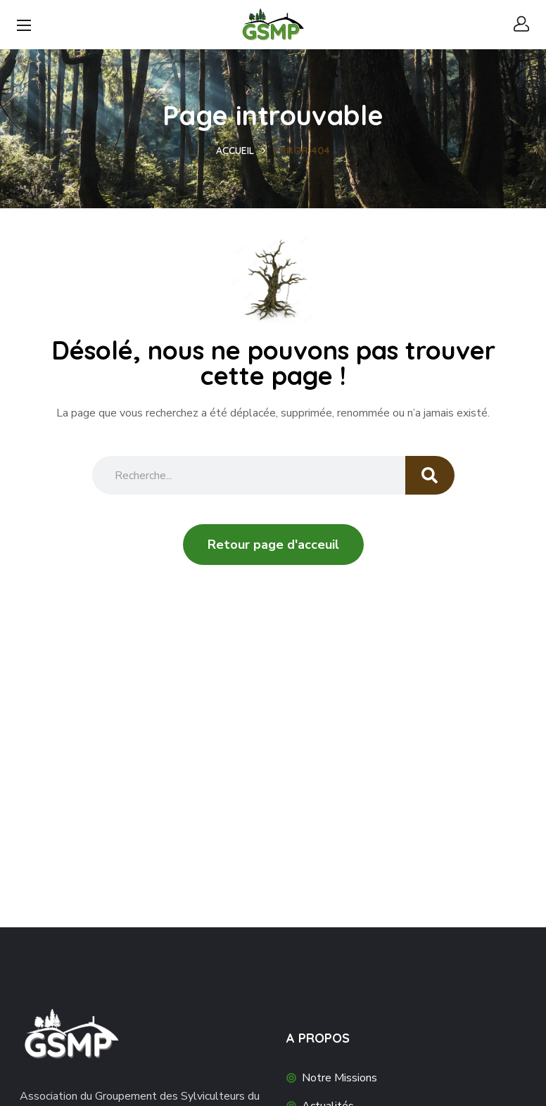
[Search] (430, 475)
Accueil (235, 150)
